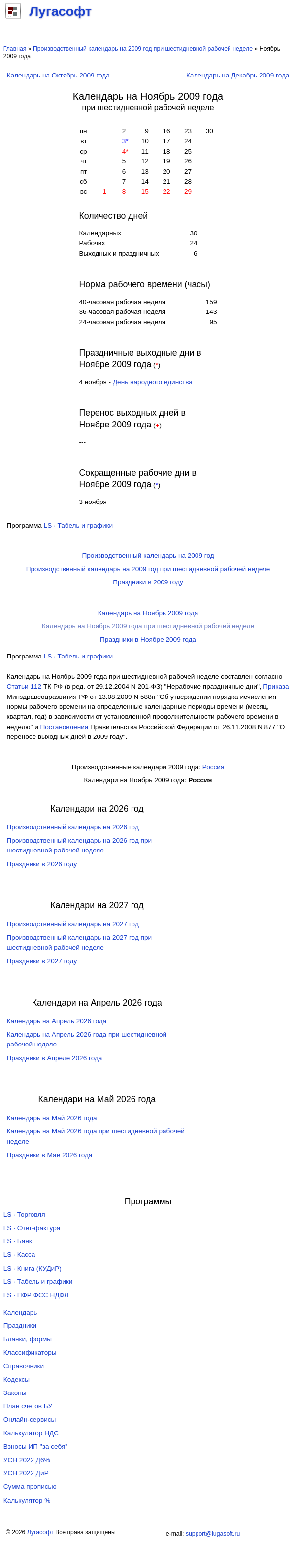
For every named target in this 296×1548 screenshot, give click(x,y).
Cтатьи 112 (24, 686)
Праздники (19, 1325)
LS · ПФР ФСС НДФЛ (35, 1295)
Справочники (23, 1366)
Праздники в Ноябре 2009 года (148, 639)
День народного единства (153, 382)
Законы (15, 1392)
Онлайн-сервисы (29, 1419)
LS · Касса (19, 1254)
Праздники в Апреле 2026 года (54, 1058)
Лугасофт (40, 1532)
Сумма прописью (30, 1486)
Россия (213, 767)
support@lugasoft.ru (213, 1533)
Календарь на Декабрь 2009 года (237, 75)
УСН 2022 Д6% (26, 1460)
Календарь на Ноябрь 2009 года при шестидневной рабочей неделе (148, 626)
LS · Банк (17, 1241)
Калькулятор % (26, 1500)
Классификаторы (30, 1352)
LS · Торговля (24, 1214)
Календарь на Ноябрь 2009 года (148, 613)
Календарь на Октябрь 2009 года (58, 75)
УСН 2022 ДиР (26, 1473)
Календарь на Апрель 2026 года (57, 1021)
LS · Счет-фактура (32, 1228)
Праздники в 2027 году (42, 961)
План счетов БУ (27, 1406)
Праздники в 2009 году (148, 582)
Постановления (64, 727)
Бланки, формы (27, 1339)
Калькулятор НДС (31, 1433)
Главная (15, 48)
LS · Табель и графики (78, 525)
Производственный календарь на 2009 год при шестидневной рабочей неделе (143, 48)
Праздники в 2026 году (42, 864)
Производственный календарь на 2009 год (148, 555)
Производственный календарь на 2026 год (73, 827)
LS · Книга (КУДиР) (32, 1268)
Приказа (276, 686)
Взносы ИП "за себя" (35, 1446)
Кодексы (16, 1379)
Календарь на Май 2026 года (52, 1118)
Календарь (20, 1312)
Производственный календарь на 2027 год (73, 924)
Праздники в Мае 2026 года (50, 1155)
